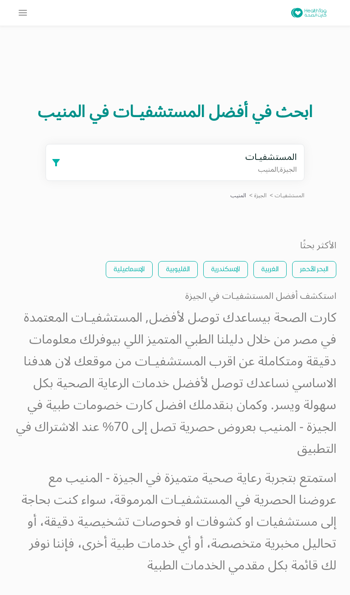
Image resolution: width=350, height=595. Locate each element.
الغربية (270, 268)
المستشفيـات (289, 195)
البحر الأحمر (314, 268)
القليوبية (178, 268)
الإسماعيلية (129, 268)
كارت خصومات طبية (99, 405)
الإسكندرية (225, 268)
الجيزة (260, 195)
